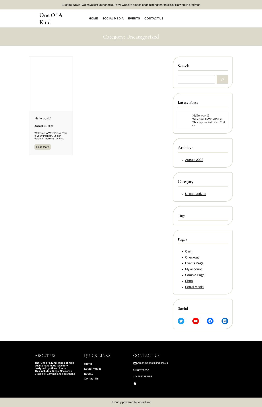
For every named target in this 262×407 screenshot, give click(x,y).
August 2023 (194, 160)
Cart (188, 251)
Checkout (192, 257)
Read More (42, 147)
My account (193, 269)
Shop (189, 281)
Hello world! (42, 118)
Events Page (194, 263)
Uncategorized (195, 194)
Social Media (194, 287)
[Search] (222, 79)
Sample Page (195, 275)
